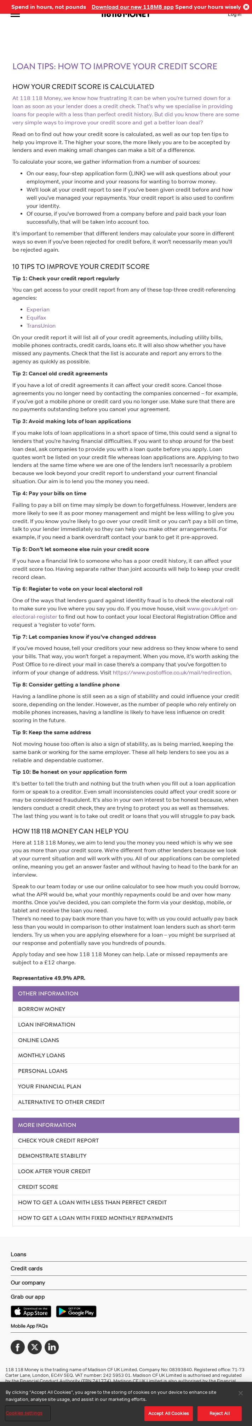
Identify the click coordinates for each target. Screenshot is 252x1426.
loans (19, 114)
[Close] (240, 1393)
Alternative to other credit (61, 1102)
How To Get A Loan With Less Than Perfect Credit (92, 1202)
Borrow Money (41, 1009)
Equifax (36, 317)
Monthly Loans (41, 1055)
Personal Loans (43, 1071)
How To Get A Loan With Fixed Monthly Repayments (95, 1218)
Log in (234, 14)
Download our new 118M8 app (133, 6)
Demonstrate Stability (52, 1156)
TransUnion (41, 325)
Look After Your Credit (54, 1171)
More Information (47, 1125)
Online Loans (38, 1040)
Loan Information (46, 1025)
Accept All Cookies (168, 1413)
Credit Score (38, 1187)
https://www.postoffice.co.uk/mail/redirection (171, 672)
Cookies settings (24, 1413)
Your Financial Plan (49, 1086)
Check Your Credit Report (58, 1140)
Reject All (219, 1413)
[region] (126, 1404)
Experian (38, 309)
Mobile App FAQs (29, 1326)
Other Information (48, 993)
